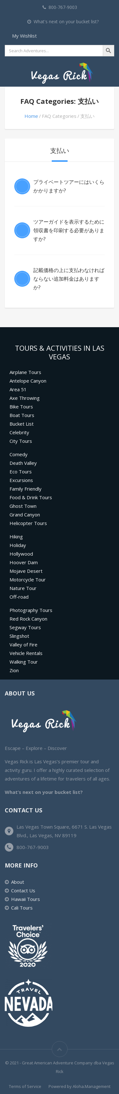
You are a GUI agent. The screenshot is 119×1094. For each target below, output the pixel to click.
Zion (14, 670)
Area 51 (18, 389)
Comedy (19, 454)
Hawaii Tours (25, 899)
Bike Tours (21, 406)
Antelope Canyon (28, 381)
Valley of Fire (23, 644)
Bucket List (22, 424)
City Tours (21, 441)
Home (31, 116)
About (17, 882)
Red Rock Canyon (28, 618)
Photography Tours (31, 610)
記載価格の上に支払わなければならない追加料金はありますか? (68, 279)
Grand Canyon (25, 514)
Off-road (19, 597)
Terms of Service (25, 1086)
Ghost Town (23, 506)
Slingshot (19, 636)
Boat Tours (22, 415)
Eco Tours (21, 471)
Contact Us (23, 890)
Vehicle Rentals (26, 653)
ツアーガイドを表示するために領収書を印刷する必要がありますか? (68, 230)
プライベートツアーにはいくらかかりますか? (68, 186)
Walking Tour (24, 662)
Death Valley (23, 463)
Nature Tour (23, 588)
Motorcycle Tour (28, 579)
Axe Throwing (25, 398)
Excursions (21, 480)
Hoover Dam (24, 562)
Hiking (16, 536)
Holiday (18, 545)
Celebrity (19, 432)
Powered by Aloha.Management (79, 1086)
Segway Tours (25, 627)
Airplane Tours (25, 372)
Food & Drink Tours (31, 497)
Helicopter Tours (28, 523)
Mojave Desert (26, 571)
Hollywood (21, 554)
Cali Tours (22, 907)
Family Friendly (26, 489)
